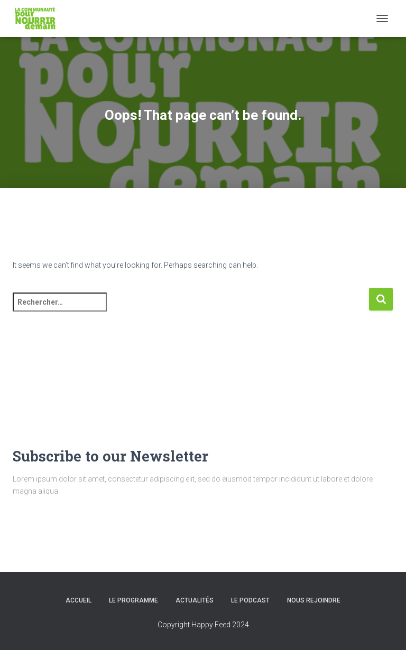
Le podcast (250, 600)
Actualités (195, 600)
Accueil (78, 600)
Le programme (133, 600)
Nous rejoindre (313, 600)
